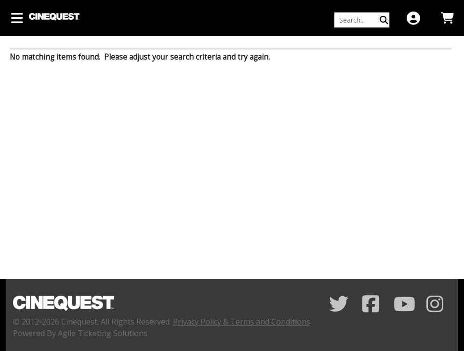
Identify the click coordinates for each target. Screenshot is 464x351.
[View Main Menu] (17, 18)
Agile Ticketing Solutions (102, 333)
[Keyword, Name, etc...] (357, 19)
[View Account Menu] (413, 18)
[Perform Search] (384, 20)
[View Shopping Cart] (447, 18)
